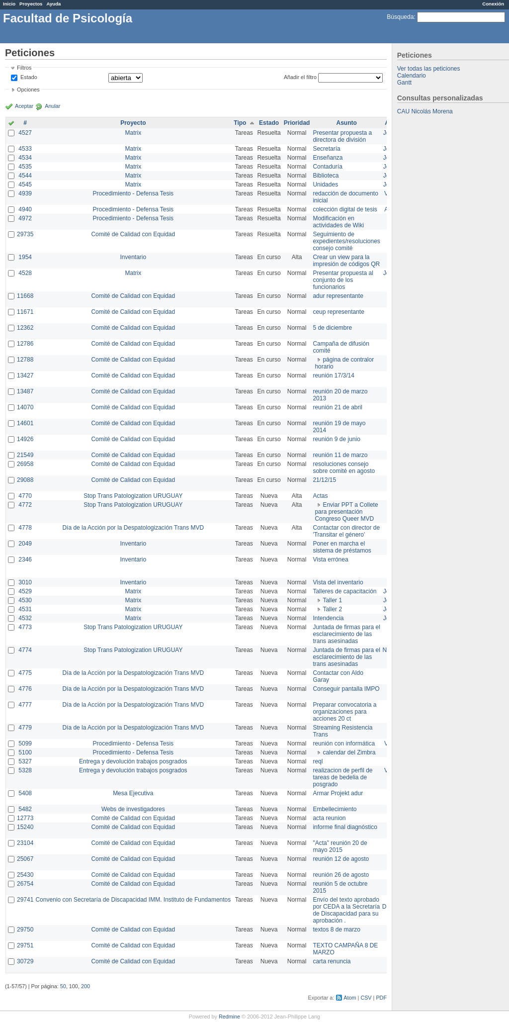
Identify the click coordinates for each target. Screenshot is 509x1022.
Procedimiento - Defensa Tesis (133, 193)
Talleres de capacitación (344, 591)
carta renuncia (331, 961)
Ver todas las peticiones (428, 68)
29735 (25, 234)
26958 (25, 464)
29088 (25, 479)
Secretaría (326, 148)
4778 (25, 527)
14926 (25, 439)
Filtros (24, 68)
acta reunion (329, 818)
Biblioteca (326, 175)
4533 (25, 148)
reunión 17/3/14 (333, 375)
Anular (52, 106)
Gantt (404, 82)
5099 (25, 743)
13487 (25, 391)
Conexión (493, 3)
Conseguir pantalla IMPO (346, 688)
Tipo (240, 122)
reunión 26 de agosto (341, 874)
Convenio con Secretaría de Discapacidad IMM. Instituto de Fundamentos (133, 899)
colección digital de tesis (345, 209)
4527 (25, 132)
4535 (25, 166)
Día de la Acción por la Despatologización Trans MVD (133, 527)
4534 (25, 157)
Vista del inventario (338, 582)
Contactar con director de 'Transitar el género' (346, 531)
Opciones (28, 90)
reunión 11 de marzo (340, 455)
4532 (25, 618)
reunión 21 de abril (337, 407)
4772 (25, 504)
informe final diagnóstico (345, 827)
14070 (25, 407)
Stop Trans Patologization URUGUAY (133, 495)
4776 (25, 688)
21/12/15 (324, 479)
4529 (25, 591)
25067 (25, 858)
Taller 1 (332, 600)
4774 (25, 650)
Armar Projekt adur (338, 793)
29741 (25, 899)
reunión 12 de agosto (341, 858)
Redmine (229, 1017)
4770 (25, 495)
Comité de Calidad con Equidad (133, 234)
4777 (25, 704)
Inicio (9, 3)
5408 (25, 793)
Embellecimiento (334, 809)
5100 (25, 752)
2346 (25, 559)
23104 (25, 842)
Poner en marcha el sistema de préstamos (342, 547)
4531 (25, 609)
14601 (25, 423)
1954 (25, 257)
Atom (349, 998)
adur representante (338, 295)
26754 (25, 883)
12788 (25, 359)
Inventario (133, 257)
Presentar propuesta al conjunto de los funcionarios (343, 280)
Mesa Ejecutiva (133, 793)
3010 (25, 582)
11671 (25, 311)
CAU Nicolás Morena (425, 111)
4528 (25, 273)
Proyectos (30, 3)
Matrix (133, 132)
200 (85, 986)
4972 (25, 218)
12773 (25, 818)
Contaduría (327, 166)
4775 (25, 672)
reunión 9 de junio (336, 439)
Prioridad (297, 122)
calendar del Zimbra (349, 752)
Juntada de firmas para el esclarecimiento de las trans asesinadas (346, 634)
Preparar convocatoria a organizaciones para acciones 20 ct (344, 711)
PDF (381, 998)
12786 (25, 343)
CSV (365, 998)
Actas (320, 495)
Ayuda (53, 3)
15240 (25, 827)
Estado (28, 77)
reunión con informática (344, 743)
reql (318, 761)
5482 (25, 809)
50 (63, 986)
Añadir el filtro (300, 77)
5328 (25, 770)
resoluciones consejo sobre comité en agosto (344, 467)
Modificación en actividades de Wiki (338, 222)
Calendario (411, 75)
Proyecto (133, 122)
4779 (25, 727)
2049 (25, 543)
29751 (25, 945)
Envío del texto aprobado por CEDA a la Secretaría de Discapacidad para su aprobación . (346, 910)
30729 (25, 961)
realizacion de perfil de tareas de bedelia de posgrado (342, 777)
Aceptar (24, 106)
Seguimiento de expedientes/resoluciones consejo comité (346, 241)
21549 (25, 455)
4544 (25, 175)
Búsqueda (400, 16)
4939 (25, 193)
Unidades (325, 184)
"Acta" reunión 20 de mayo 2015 (340, 846)
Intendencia (328, 618)
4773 (25, 627)
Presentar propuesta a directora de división (342, 136)
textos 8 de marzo (336, 929)
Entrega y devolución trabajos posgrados (133, 761)
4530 (25, 600)
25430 (25, 874)
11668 (25, 295)
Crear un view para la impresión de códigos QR (346, 261)
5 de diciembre (332, 327)
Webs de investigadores (133, 809)
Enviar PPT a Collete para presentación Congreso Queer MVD (346, 511)
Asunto (346, 122)
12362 (25, 327)
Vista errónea (330, 559)
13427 (25, 375)
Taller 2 (332, 609)
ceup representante (338, 311)
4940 (25, 209)
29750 (25, 929)
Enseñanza (327, 157)
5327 (25, 761)
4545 (25, 184)
